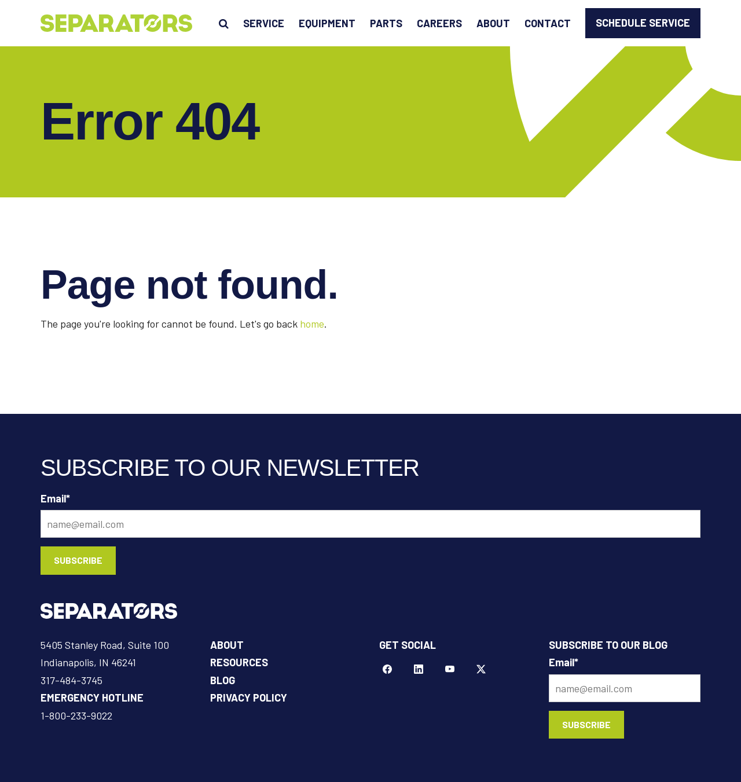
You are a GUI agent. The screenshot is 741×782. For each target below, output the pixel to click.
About (493, 23)
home (312, 323)
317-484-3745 (71, 680)
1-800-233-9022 (76, 715)
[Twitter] (481, 669)
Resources (239, 662)
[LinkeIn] (418, 669)
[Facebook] (387, 669)
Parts (386, 23)
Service (263, 23)
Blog (222, 680)
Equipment (327, 23)
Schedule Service (643, 22)
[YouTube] (449, 669)
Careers (439, 23)
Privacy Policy (248, 697)
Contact (547, 23)
